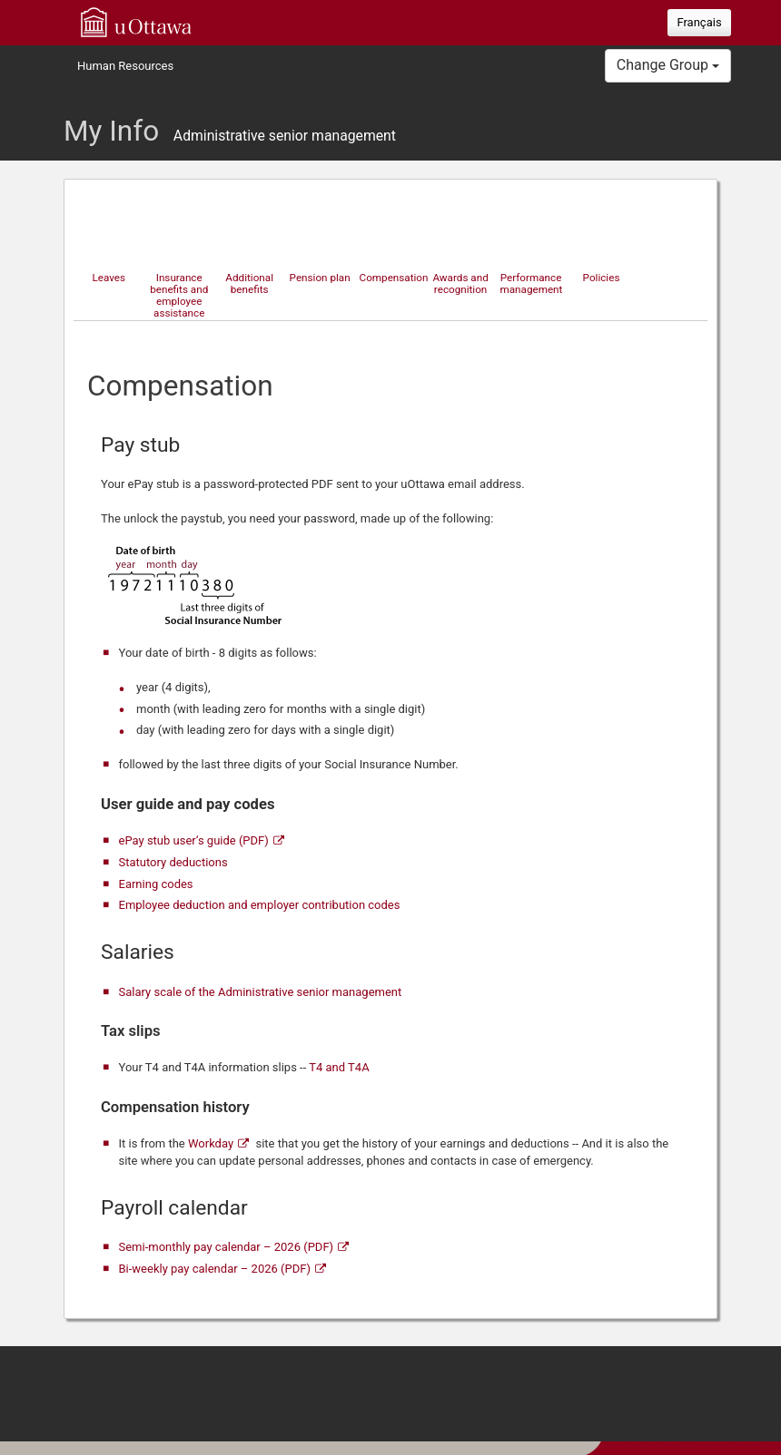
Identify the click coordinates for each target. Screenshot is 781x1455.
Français (699, 22)
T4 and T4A (339, 1067)
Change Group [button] (668, 64)
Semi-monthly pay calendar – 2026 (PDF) (226, 1247)
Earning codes (156, 884)
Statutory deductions (173, 862)
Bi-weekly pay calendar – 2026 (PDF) (215, 1268)
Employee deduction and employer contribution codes (259, 905)
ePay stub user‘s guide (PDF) (194, 840)
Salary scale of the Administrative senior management (260, 992)
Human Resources (125, 66)
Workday (210, 1143)
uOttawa (136, 22)
